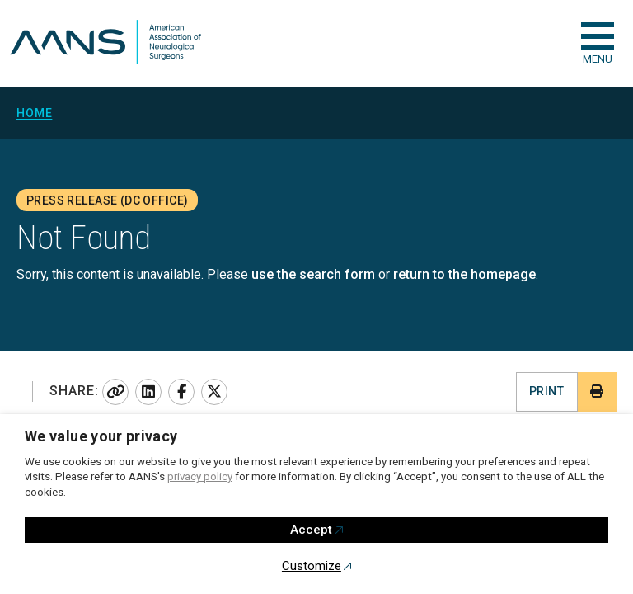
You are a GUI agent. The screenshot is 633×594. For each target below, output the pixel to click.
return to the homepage (464, 274)
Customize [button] (311, 566)
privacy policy (199, 476)
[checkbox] (597, 36)
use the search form (313, 274)
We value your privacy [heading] (101, 436)
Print (546, 391)
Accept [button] (311, 529)
